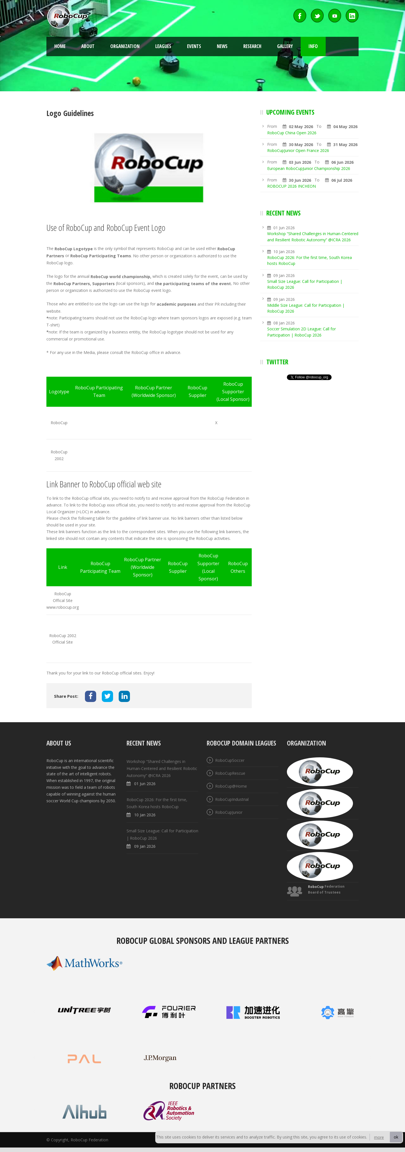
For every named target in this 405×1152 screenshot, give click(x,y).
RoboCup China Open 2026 (291, 132)
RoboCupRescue (230, 773)
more (379, 1137)
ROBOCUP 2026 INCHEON (291, 186)
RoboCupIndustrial (232, 799)
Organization (125, 46)
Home (60, 46)
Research (252, 46)
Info (313, 46)
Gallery (285, 46)
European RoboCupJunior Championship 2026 (308, 168)
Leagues (163, 46)
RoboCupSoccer (229, 760)
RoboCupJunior (228, 812)
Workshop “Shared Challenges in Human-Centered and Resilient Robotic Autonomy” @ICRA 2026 (162, 768)
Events (194, 46)
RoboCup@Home (231, 786)
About (87, 46)
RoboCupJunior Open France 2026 (298, 150)
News (222, 46)
